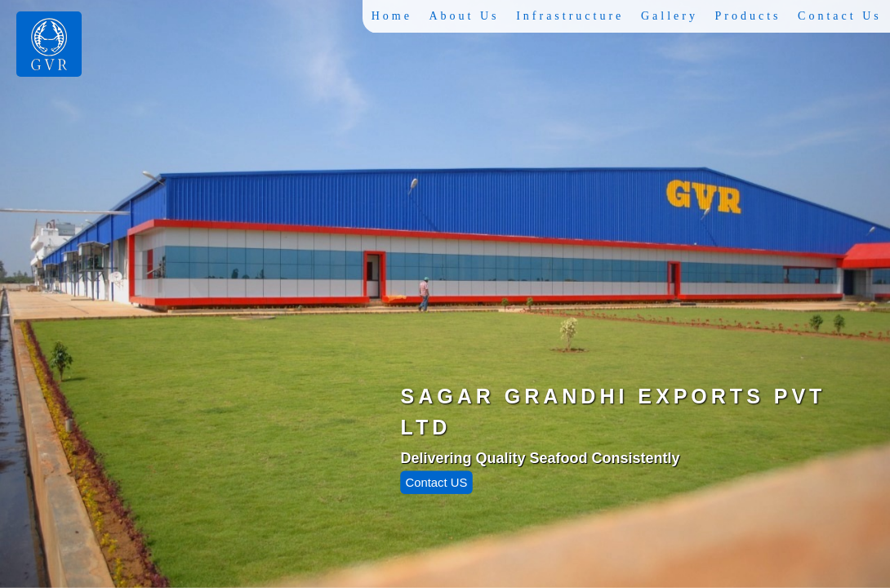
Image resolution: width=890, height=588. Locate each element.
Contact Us (840, 16)
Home (394, 16)
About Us (466, 16)
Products (748, 16)
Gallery (670, 16)
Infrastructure (571, 16)
